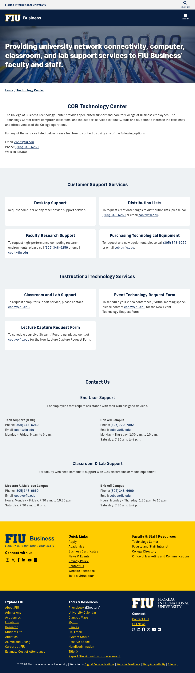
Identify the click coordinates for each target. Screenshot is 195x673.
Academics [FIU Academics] (13, 617)
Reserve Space (79, 642)
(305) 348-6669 (27, 491)
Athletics (11, 637)
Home (9, 90)
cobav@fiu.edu (134, 307)
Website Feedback (82, 571)
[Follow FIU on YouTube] (155, 629)
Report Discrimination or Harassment (94, 656)
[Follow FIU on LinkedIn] (139, 629)
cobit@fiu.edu (24, 142)
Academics (76, 546)
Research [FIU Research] (11, 627)
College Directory (144, 551)
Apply (73, 542)
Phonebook (76, 607)
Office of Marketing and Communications (160, 556)
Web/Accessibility (153, 664)
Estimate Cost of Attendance (25, 651)
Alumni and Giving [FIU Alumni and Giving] (17, 642)
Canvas (74, 627)
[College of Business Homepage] (23, 18)
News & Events (79, 556)
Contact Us (76, 566)
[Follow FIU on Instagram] (134, 629)
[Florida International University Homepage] (25, 4)
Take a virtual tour (81, 576)
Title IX (73, 651)
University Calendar (82, 612)
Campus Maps (78, 617)
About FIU (12, 607)
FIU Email (75, 632)
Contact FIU (140, 619)
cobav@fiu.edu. (19, 307)
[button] (185, 17)
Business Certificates (83, 551)
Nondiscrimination (81, 646)
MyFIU (73, 622)
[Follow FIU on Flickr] (160, 629)
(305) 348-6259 (27, 147)
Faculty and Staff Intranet (150, 546)
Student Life (13, 632)
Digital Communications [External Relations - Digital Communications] (99, 664)
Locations (12, 622)
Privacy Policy (79, 561)
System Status (79, 637)
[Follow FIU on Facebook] (144, 629)
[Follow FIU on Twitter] (149, 629)
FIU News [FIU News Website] (138, 624)
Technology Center (30, 90)
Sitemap (173, 664)
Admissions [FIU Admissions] (13, 612)
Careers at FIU (15, 646)
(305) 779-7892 (122, 425)
